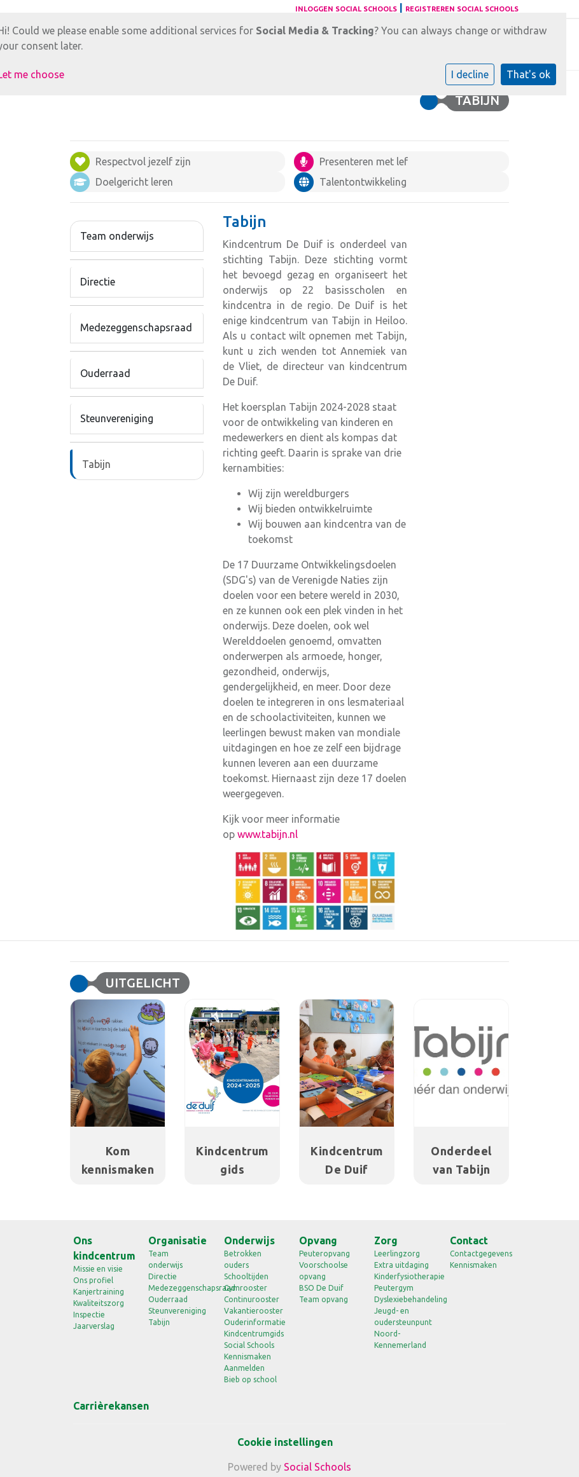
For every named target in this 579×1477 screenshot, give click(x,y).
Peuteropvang (324, 1253)
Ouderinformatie (252, 1322)
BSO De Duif (321, 1288)
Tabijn (96, 464)
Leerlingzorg (397, 1253)
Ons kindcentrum (101, 1248)
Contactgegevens (478, 1253)
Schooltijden (246, 1276)
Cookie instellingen (285, 1442)
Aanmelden (244, 1368)
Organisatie (176, 1240)
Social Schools (249, 1345)
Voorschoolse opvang (323, 1271)
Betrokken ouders (243, 1259)
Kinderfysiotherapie (402, 1276)
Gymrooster (245, 1288)
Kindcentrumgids (252, 1333)
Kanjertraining (98, 1292)
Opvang (318, 1240)
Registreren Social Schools (462, 9)
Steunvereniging (116, 418)
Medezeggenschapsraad (136, 327)
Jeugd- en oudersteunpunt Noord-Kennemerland (402, 1328)
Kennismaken (247, 1356)
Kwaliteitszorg (98, 1303)
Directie (97, 281)
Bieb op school (250, 1379)
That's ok (528, 74)
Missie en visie (98, 1269)
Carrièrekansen (101, 1406)
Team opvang (323, 1299)
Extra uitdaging (401, 1265)
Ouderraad (105, 373)
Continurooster (251, 1299)
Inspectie (89, 1314)
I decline (470, 74)
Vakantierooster (252, 1311)
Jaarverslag (94, 1326)
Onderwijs (249, 1240)
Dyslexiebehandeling (402, 1299)
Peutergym (394, 1288)
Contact (469, 1240)
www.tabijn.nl (267, 834)
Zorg (386, 1240)
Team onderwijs (117, 236)
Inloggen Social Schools (346, 9)
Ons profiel (93, 1280)
